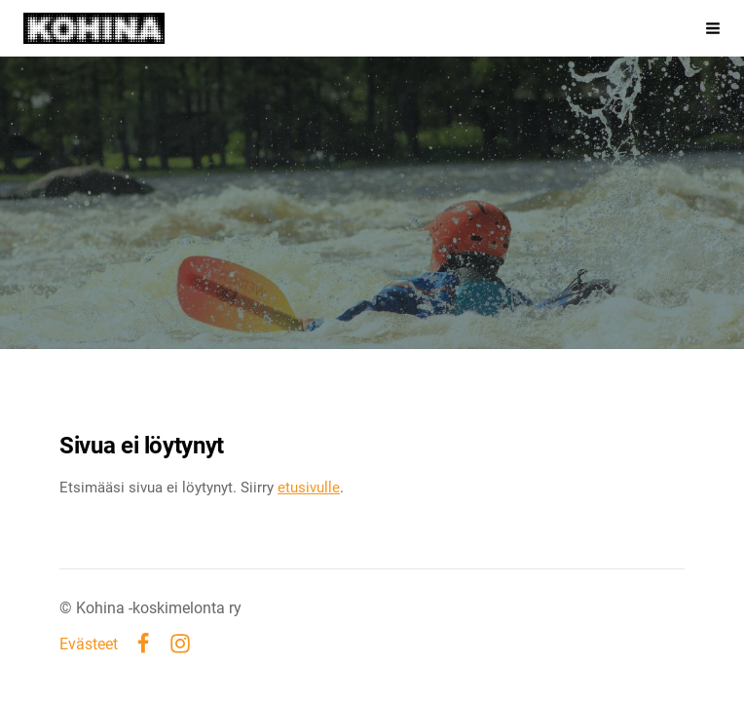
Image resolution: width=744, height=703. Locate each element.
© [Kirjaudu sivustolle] (67, 608)
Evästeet (88, 644)
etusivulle (309, 487)
